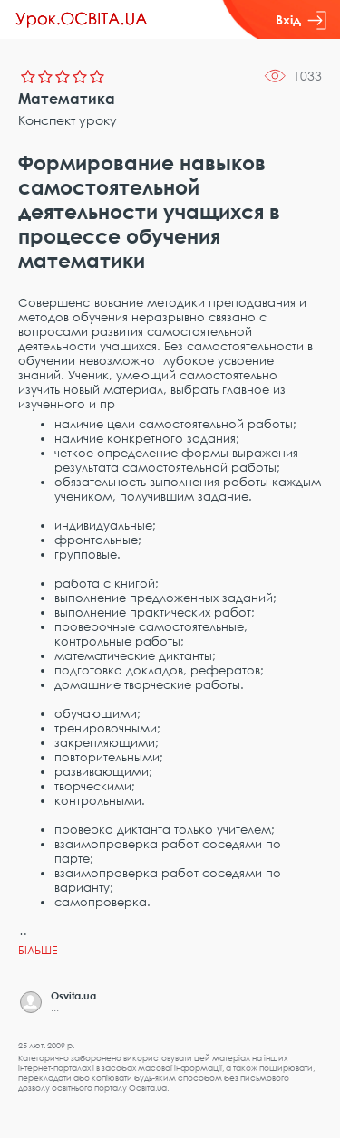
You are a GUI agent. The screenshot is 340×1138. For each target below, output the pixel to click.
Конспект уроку (67, 120)
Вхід (301, 20)
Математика (66, 99)
